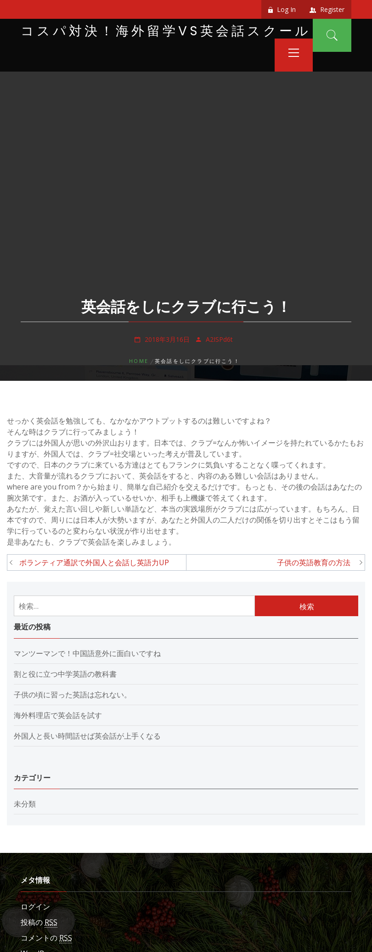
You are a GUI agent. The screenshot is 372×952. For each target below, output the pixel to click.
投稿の (39, 922)
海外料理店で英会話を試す (58, 715)
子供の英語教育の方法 (317, 562)
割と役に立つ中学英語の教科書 (65, 674)
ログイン (35, 907)
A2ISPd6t (219, 339)
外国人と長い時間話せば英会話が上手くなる (87, 736)
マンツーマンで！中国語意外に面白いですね (87, 653)
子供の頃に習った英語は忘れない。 (72, 695)
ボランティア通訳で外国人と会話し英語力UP (94, 562)
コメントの (46, 938)
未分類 (25, 804)
